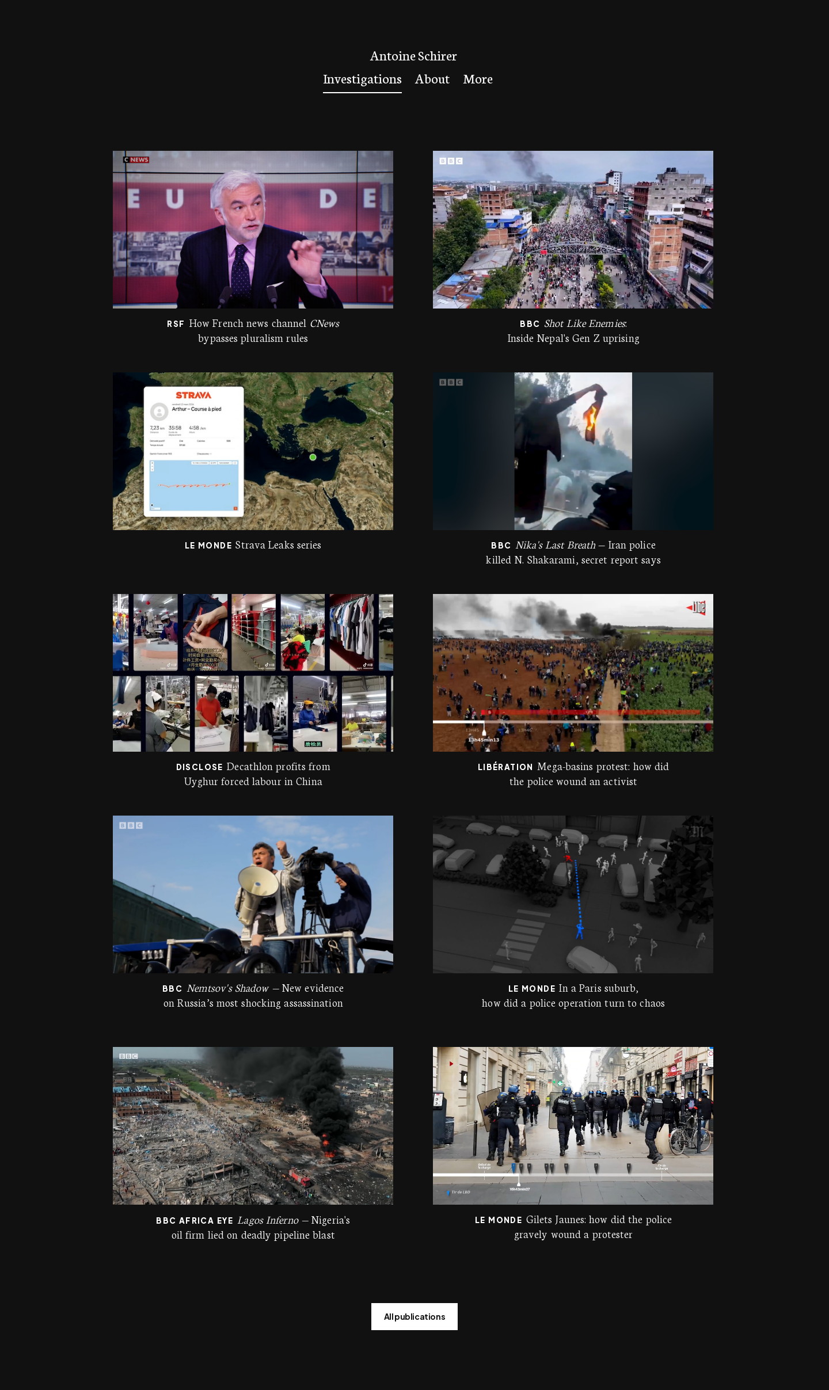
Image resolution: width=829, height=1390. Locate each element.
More (478, 77)
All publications (415, 1316)
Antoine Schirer (413, 55)
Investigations (362, 77)
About (432, 77)
